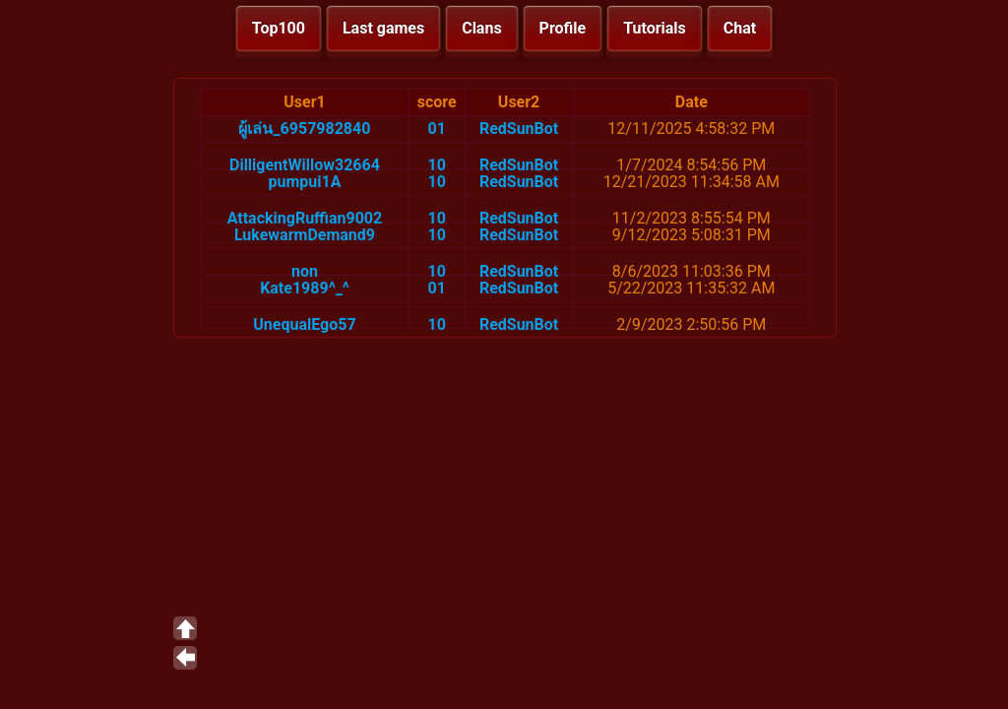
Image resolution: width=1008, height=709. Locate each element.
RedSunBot (518, 128)
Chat (740, 28)
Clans (481, 28)
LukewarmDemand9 (304, 235)
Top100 (278, 28)
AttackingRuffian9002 (305, 218)
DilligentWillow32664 (304, 165)
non (304, 271)
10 (437, 165)
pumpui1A (304, 181)
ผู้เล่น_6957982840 (304, 128)
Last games (383, 28)
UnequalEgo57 (304, 324)
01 (437, 128)
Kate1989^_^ (304, 288)
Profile (563, 28)
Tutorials (654, 28)
